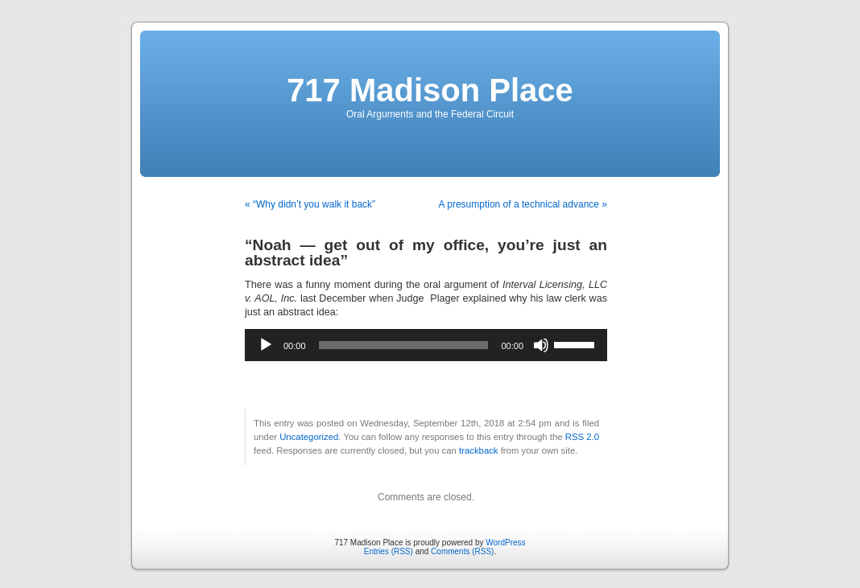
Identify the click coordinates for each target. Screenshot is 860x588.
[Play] (266, 345)
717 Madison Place (430, 90)
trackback (478, 450)
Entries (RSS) (388, 551)
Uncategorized (308, 437)
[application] (426, 345)
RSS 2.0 (582, 437)
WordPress (505, 542)
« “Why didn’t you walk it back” (310, 204)
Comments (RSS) (462, 551)
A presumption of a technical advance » (523, 204)
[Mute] (541, 345)
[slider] (404, 345)
